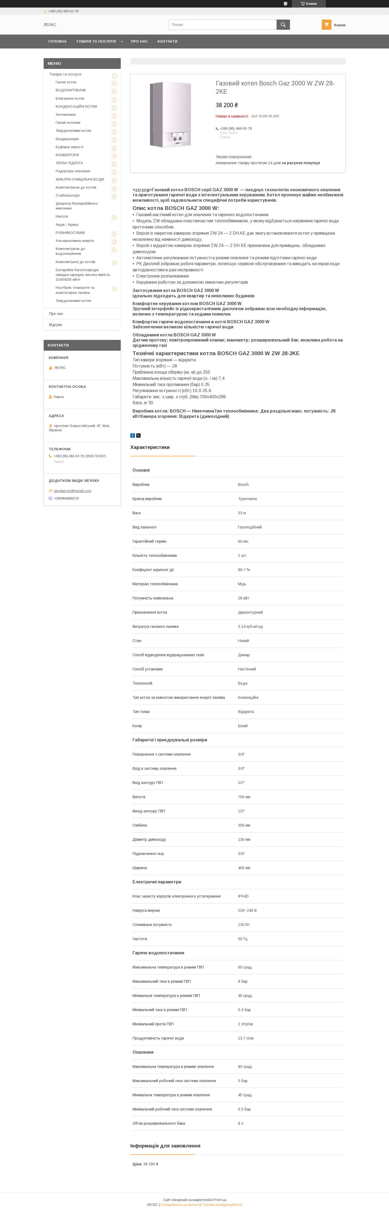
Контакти (167, 41)
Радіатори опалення (73, 171)
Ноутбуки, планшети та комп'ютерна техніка (75, 290)
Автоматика (65, 114)
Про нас (139, 41)
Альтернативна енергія (75, 241)
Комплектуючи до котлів (76, 187)
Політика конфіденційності (221, 1205)
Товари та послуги (96, 41)
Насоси (62, 216)
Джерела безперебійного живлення (77, 205)
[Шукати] (283, 25)
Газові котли (66, 82)
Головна (57, 41)
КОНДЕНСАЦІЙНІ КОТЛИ (76, 106)
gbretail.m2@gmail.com (72, 491)
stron (141, 189)
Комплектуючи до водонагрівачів (70, 251)
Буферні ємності (69, 147)
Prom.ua (220, 1200)
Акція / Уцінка (67, 225)
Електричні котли (70, 98)
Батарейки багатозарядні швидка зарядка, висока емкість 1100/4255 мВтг (83, 275)
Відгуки (55, 324)
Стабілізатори (68, 195)
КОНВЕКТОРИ (67, 155)
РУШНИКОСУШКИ (70, 233)
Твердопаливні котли (73, 131)
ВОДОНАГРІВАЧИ (71, 90)
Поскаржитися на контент (180, 1205)
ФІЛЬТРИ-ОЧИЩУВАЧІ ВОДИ (80, 179)
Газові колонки (68, 123)
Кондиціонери (67, 139)
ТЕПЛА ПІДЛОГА (69, 163)
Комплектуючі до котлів (75, 262)
